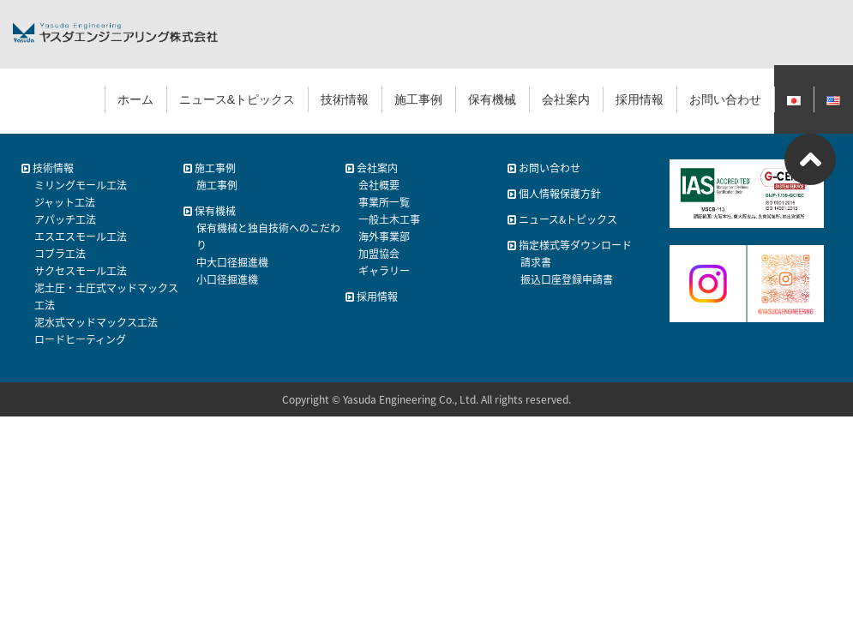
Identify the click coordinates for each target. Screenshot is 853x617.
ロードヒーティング (80, 339)
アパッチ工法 (65, 219)
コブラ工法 (60, 253)
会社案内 (566, 99)
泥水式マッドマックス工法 (96, 322)
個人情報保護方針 (554, 193)
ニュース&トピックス (237, 99)
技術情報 (345, 99)
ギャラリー (384, 271)
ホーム (135, 99)
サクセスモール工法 (80, 271)
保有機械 (492, 99)
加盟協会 (378, 253)
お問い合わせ (725, 99)
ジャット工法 (64, 202)
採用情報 (640, 99)
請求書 (535, 262)
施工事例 (418, 99)
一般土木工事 (389, 219)
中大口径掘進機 (232, 262)
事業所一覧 (384, 202)
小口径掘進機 (227, 279)
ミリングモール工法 (80, 185)
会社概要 (378, 185)
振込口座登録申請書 (566, 279)
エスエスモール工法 (80, 236)
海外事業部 (384, 236)
